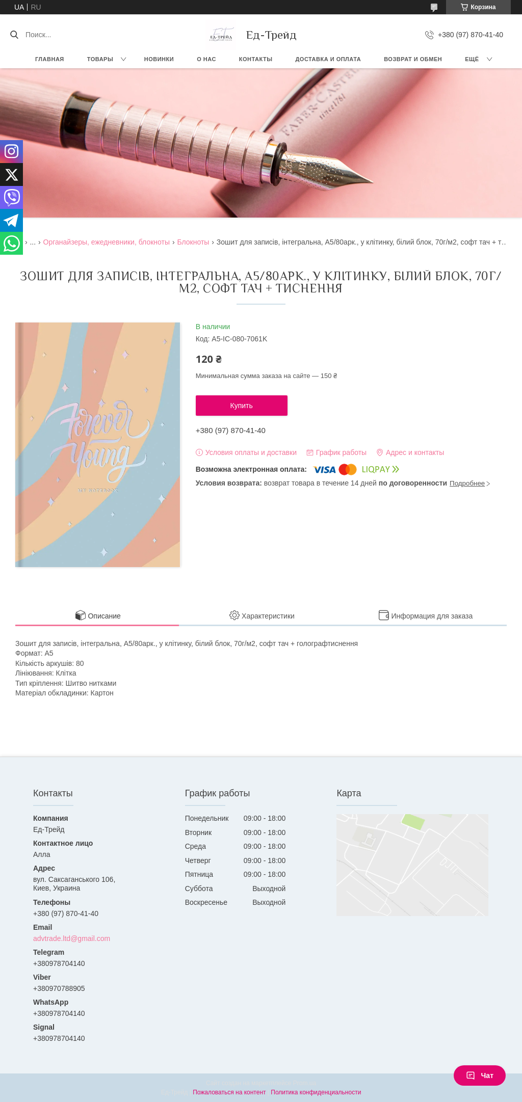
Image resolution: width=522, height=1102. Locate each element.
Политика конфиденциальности (316, 1092)
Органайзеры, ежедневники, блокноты (106, 242)
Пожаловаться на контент (229, 1092)
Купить (241, 405)
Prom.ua (304, 1083)
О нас (206, 59)
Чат (479, 1075)
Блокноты (193, 242)
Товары (100, 59)
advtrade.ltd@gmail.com (71, 938)
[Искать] (14, 35)
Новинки (159, 59)
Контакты (256, 59)
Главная (49, 59)
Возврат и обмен (413, 59)
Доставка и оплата (328, 59)
